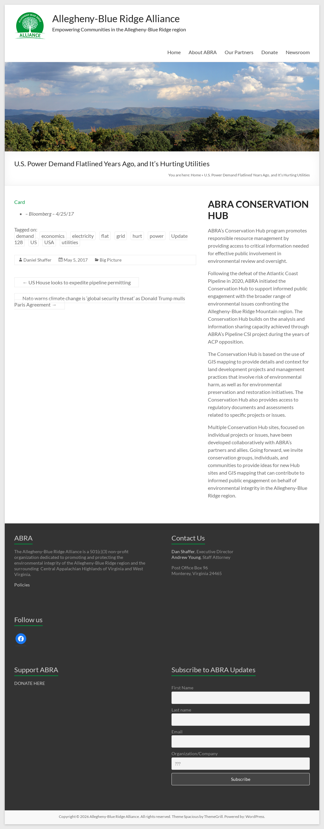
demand (25, 236)
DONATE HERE (29, 683)
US (33, 242)
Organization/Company (194, 753)
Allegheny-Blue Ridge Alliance (126, 18)
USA (49, 242)
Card (19, 202)
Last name (181, 709)
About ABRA (203, 52)
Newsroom (298, 52)
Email (177, 731)
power (157, 236)
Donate (269, 52)
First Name (182, 687)
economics (53, 236)
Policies (22, 584)
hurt (137, 236)
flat (105, 236)
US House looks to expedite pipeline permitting (76, 282)
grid (120, 236)
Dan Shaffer (183, 551)
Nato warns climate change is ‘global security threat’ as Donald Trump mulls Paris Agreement (99, 301)
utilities (70, 242)
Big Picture (111, 260)
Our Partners (239, 52)
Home (174, 52)
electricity (83, 236)
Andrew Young (186, 557)
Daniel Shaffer (37, 260)
